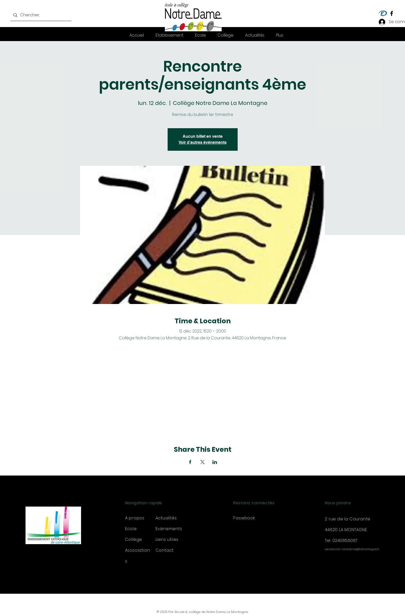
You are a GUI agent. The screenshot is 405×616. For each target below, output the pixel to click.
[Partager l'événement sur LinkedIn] (214, 462)
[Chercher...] (40, 15)
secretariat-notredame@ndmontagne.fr (352, 549)
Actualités (166, 518)
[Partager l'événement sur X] (202, 462)
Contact (165, 550)
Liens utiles (167, 539)
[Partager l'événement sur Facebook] (190, 462)
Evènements (169, 529)
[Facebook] (391, 13)
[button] (279, 35)
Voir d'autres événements (203, 142)
